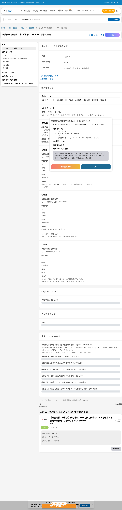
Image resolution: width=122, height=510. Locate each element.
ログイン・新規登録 (108, 11)
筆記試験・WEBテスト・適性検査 (15, 58)
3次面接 (6, 68)
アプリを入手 (113, 19)
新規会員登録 (66, 167)
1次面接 (6, 62)
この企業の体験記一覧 (49, 76)
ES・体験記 (13, 28)
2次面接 (6, 65)
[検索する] (117, 11)
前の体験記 (43, 405)
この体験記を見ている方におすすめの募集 (17, 83)
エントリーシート (9, 55)
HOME (3, 28)
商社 (22, 28)
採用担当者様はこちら (110, 2)
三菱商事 (31, 28)
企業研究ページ (47, 79)
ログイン (96, 167)
